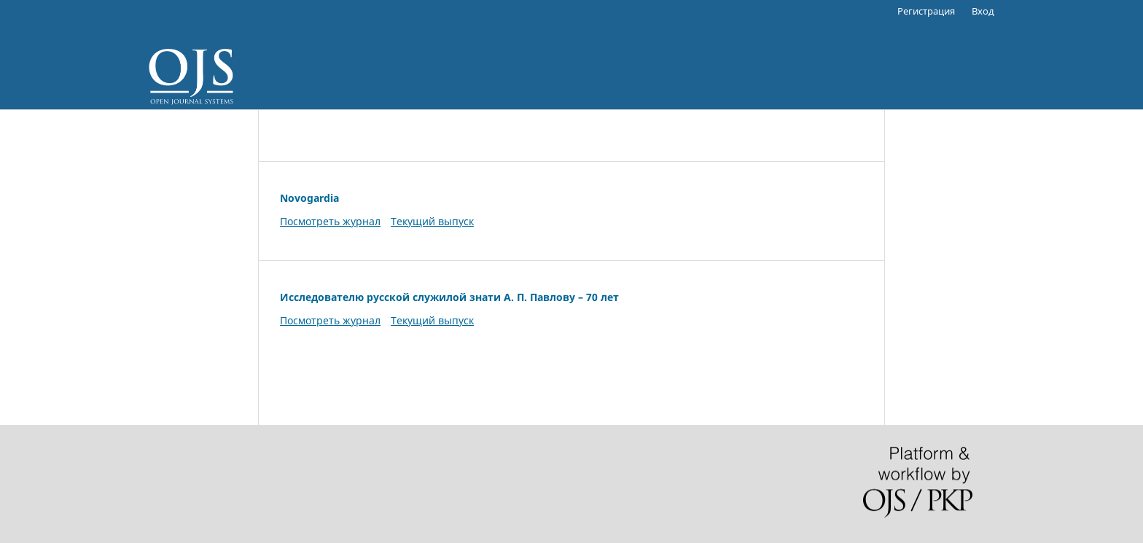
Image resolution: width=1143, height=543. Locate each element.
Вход (983, 10)
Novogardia (309, 198)
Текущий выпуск (432, 221)
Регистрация (926, 10)
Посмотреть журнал (330, 221)
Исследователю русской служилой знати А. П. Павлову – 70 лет (449, 297)
